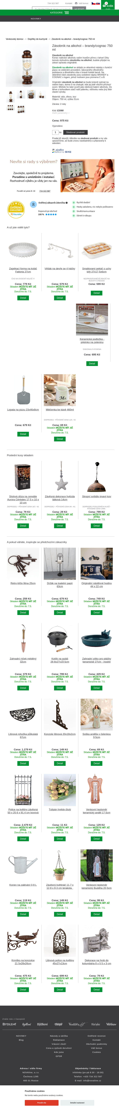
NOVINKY (21, 1036)
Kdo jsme (59, 1052)
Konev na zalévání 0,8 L (23, 884)
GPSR (59, 1056)
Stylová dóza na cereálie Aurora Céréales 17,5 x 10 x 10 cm (23, 499)
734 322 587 (53, 3)
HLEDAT (79, 9)
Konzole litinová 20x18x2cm (59, 734)
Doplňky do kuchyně (37, 39)
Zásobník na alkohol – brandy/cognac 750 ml (73, 39)
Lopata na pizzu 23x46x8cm (23, 409)
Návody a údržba (59, 1036)
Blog (21, 1040)
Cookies (96, 1052)
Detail (23, 298)
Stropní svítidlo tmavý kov (96, 496)
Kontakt (68, 3)
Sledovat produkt (75, 132)
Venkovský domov (14, 39)
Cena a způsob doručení (59, 1048)
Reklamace (59, 1040)
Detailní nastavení (77, 1103)
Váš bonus (83, 3)
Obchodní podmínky (96, 1044)
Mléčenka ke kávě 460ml (60, 409)
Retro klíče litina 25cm (23, 583)
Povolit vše (41, 1103)
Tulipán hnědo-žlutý (60, 809)
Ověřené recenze (97, 1036)
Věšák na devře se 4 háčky (60, 268)
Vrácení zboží (59, 1044)
